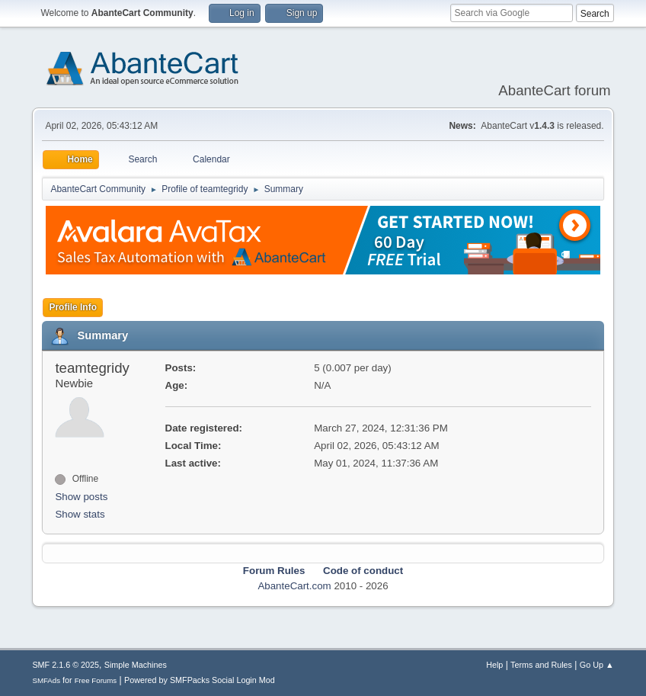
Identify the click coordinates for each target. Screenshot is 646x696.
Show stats (79, 514)
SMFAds (46, 680)
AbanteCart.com (294, 586)
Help (494, 664)
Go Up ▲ (597, 664)
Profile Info (73, 307)
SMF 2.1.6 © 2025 (65, 664)
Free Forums (96, 680)
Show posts (81, 496)
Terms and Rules (541, 664)
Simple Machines (135, 664)
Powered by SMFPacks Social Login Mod (199, 680)
